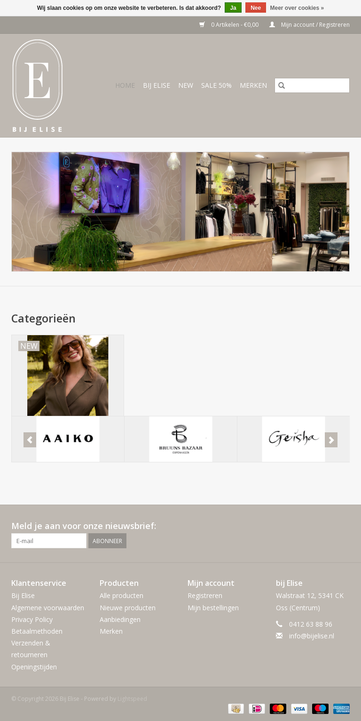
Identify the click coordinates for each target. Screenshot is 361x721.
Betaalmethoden (37, 631)
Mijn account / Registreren (309, 25)
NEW (185, 85)
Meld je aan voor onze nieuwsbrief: (83, 526)
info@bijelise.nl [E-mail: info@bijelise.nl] (311, 635)
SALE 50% (216, 85)
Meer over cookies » (297, 8)
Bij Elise (23, 595)
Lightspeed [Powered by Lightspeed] (132, 699)
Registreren (205, 595)
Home (125, 85)
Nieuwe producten (128, 607)
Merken (253, 85)
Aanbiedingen (120, 619)
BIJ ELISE (156, 85)
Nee (256, 8)
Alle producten (121, 595)
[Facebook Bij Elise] (325, 526)
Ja (233, 8)
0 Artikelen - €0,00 (229, 25)
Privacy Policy (32, 619)
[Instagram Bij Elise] (342, 526)
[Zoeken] (312, 85)
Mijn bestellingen (213, 607)
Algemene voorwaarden (47, 607)
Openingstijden (34, 666)
